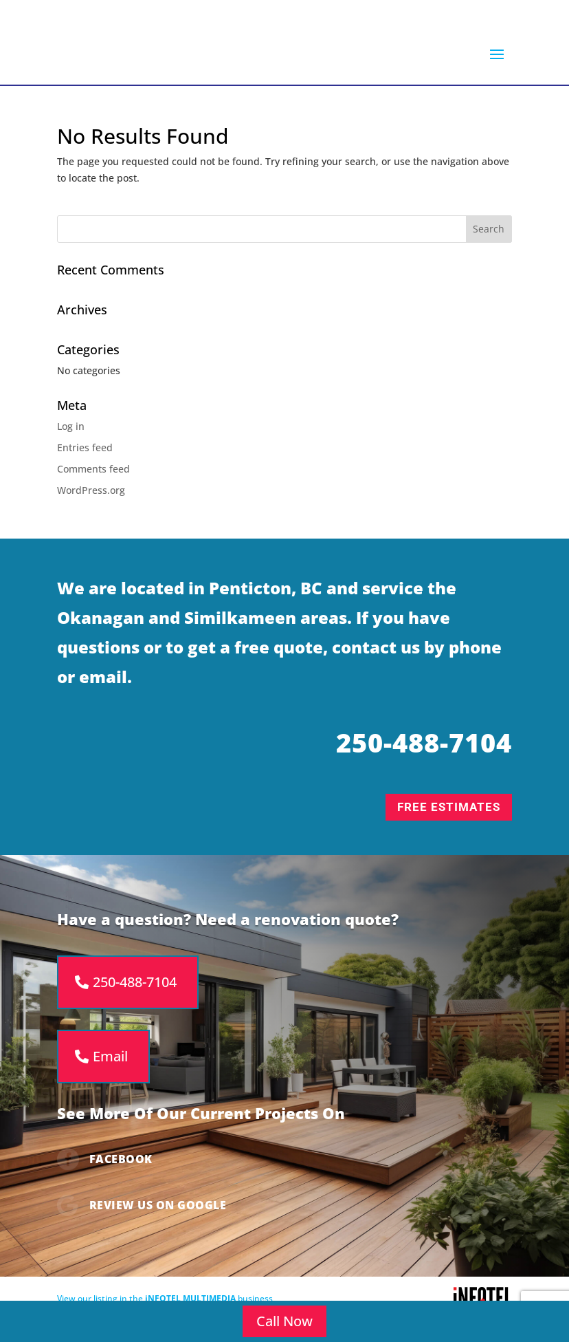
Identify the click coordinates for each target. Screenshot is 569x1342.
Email (110, 1062)
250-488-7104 (135, 988)
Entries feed (85, 453)
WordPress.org (91, 496)
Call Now (284, 1321)
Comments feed (93, 474)
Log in (71, 432)
